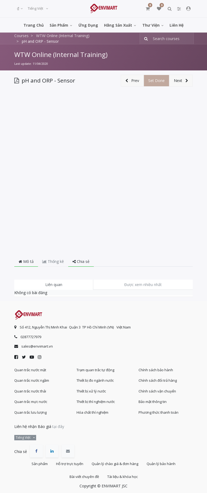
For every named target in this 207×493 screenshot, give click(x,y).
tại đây (58, 426)
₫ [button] (18, 8)
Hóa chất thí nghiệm (92, 412)
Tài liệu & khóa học (122, 476)
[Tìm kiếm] (144, 38)
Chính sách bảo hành (156, 369)
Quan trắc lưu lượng (30, 412)
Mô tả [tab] (26, 261)
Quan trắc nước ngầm (31, 380)
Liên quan (53, 284)
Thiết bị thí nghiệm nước (96, 401)
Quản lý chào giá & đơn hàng (115, 463)
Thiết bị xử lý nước (91, 391)
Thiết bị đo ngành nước (95, 380)
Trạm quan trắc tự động (95, 369)
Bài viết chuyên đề (84, 476)
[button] (132, 81)
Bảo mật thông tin (153, 401)
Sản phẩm (40, 463)
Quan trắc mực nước (30, 401)
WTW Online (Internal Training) (61, 54)
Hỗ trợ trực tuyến (69, 463)
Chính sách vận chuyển (157, 391)
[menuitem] (33, 24)
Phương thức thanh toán (158, 412)
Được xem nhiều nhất (143, 284)
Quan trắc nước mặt (30, 369)
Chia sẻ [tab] (81, 261)
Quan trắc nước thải (30, 391)
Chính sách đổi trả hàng (158, 380)
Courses (21, 35)
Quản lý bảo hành (161, 463)
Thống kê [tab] (53, 261)
